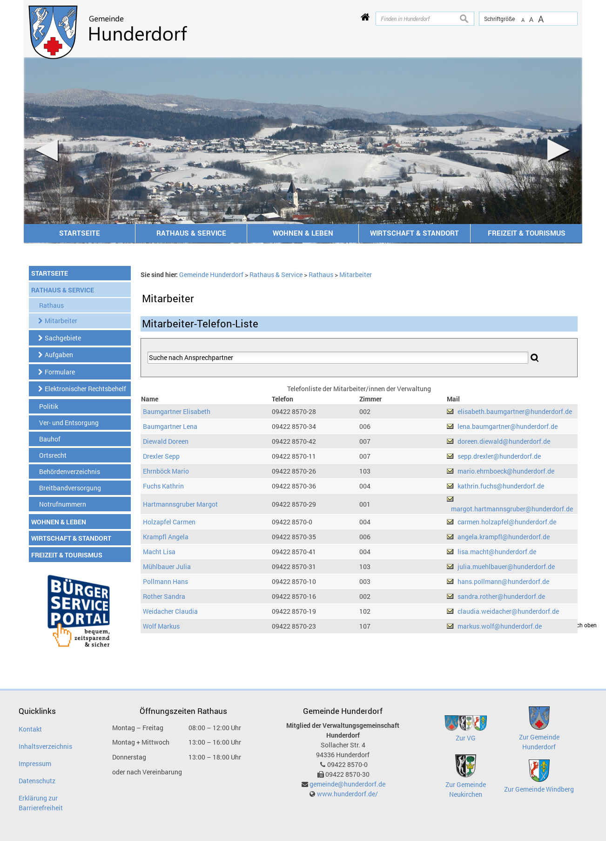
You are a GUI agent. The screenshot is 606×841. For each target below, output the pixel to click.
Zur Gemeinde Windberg (539, 789)
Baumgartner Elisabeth (176, 411)
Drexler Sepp (161, 456)
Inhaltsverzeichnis (45, 746)
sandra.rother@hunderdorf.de (501, 596)
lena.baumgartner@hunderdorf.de (508, 426)
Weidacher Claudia (170, 611)
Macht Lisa (159, 551)
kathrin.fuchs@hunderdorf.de (501, 486)
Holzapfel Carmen (169, 521)
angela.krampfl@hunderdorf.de (504, 536)
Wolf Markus (161, 626)
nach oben (583, 625)
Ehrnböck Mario (166, 471)
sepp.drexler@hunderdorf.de (499, 456)
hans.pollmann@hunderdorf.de (503, 581)
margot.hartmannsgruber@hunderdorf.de (512, 508)
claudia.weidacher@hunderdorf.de (508, 611)
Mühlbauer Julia (167, 566)
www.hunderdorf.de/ (347, 793)
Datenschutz (37, 780)
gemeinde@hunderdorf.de (347, 784)
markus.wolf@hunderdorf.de (500, 626)
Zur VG (466, 737)
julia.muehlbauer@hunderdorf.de (506, 566)
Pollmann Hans (165, 581)
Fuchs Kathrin (163, 486)
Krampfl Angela (166, 536)
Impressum (35, 763)
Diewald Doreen (166, 441)
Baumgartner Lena (170, 426)
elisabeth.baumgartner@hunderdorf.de (515, 411)
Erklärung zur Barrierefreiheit (41, 803)
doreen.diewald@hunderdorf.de (504, 441)
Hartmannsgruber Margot (180, 504)
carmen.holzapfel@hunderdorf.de (507, 521)
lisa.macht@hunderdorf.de (497, 551)
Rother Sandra (164, 596)
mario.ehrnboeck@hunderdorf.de (506, 471)
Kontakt (30, 729)
